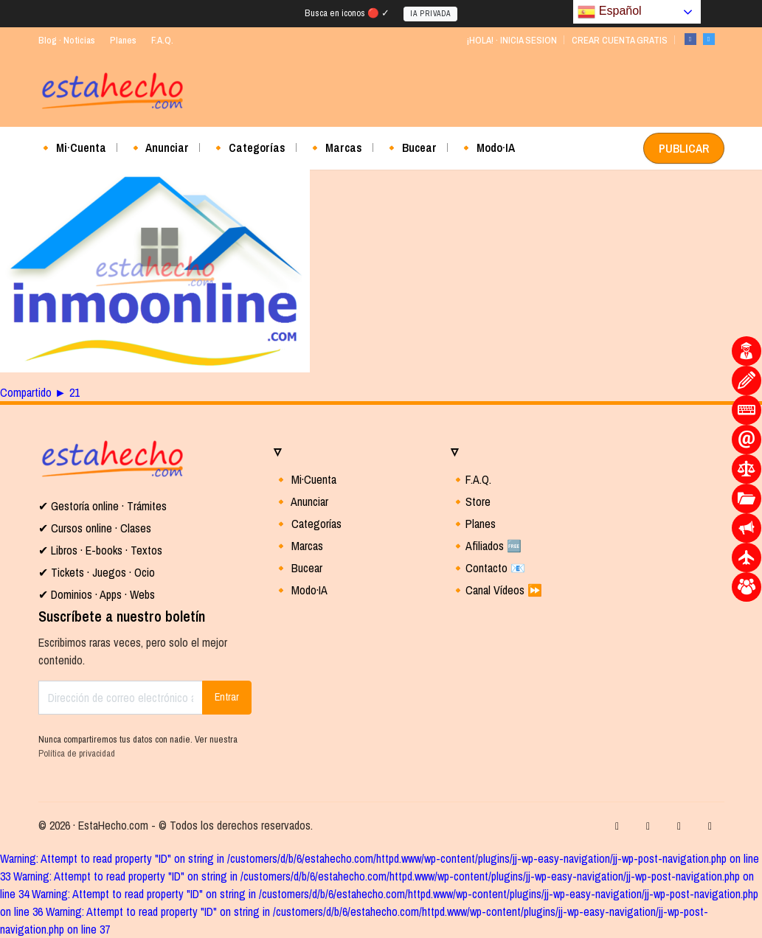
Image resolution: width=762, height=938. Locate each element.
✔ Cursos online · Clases (94, 528)
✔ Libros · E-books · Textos (100, 550)
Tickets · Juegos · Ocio (101, 572)
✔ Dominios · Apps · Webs (96, 594)
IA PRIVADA (430, 13)
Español (609, 12)
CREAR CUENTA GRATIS (620, 40)
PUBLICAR (684, 148)
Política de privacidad (76, 753)
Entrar (227, 697)
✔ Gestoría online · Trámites (102, 506)
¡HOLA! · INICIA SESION (511, 40)
